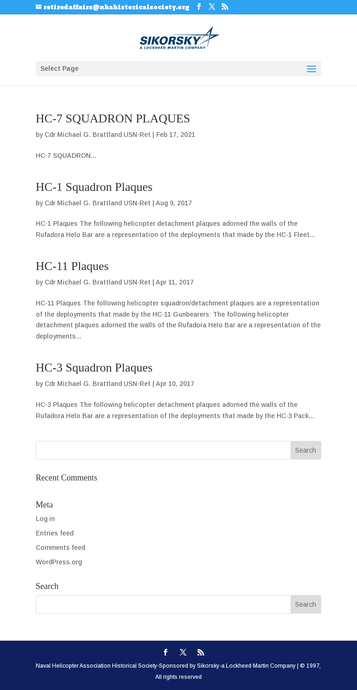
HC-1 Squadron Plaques (94, 187)
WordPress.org (59, 562)
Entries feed (54, 533)
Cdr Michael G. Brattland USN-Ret (98, 134)
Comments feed (60, 547)
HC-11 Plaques (72, 266)
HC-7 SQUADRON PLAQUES (113, 118)
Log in (45, 518)
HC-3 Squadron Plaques (94, 367)
